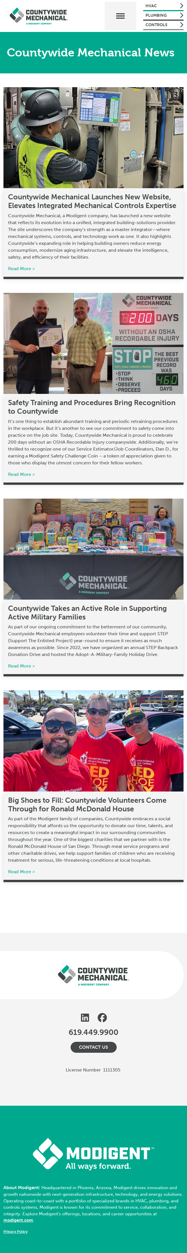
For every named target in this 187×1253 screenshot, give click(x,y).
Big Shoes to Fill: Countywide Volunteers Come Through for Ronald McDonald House (87, 804)
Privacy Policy (15, 1231)
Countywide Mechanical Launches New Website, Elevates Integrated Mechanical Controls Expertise (92, 201)
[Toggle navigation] (120, 16)
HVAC (165, 6)
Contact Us (93, 1047)
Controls (165, 25)
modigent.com (18, 1220)
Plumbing (165, 15)
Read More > (21, 268)
